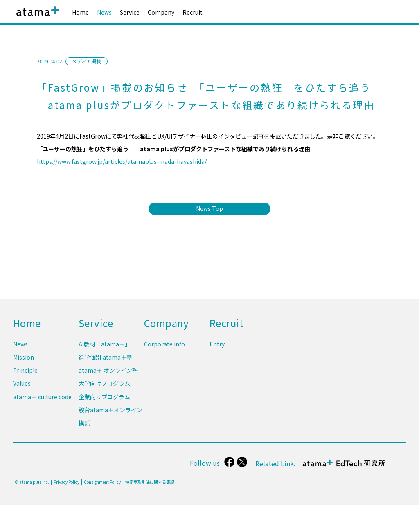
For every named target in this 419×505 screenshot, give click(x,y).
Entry (217, 347)
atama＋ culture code (42, 398)
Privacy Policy (66, 482)
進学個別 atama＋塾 (105, 360)
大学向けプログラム (104, 385)
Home (80, 12)
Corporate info (164, 347)
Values (22, 385)
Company (161, 12)
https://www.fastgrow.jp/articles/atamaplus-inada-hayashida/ (122, 161)
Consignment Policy (102, 482)
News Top (209, 208)
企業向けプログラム (104, 398)
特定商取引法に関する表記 (149, 482)
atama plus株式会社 (36, 17)
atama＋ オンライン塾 (108, 373)
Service (130, 12)
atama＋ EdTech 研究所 (343, 467)
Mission (23, 360)
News (104, 12)
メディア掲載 (86, 61)
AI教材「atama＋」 (105, 347)
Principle (25, 373)
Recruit (192, 12)
